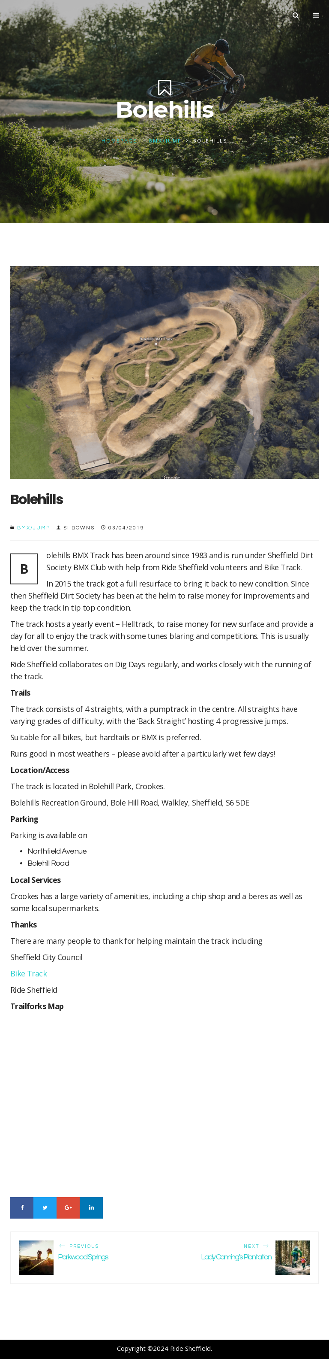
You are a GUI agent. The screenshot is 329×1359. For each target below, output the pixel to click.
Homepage (119, 141)
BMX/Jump (165, 141)
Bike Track (28, 973)
